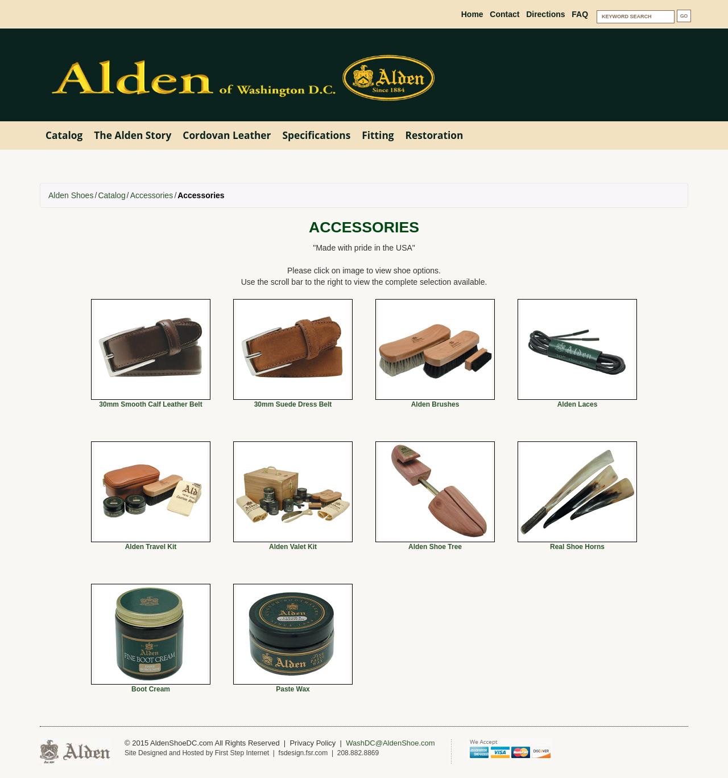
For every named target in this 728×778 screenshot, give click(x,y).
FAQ (580, 14)
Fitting (378, 135)
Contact (504, 14)
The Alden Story (132, 135)
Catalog (64, 135)
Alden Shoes (70, 195)
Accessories (151, 195)
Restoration (435, 135)
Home (472, 14)
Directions (545, 14)
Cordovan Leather (227, 135)
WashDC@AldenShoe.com (390, 743)
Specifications (316, 135)
